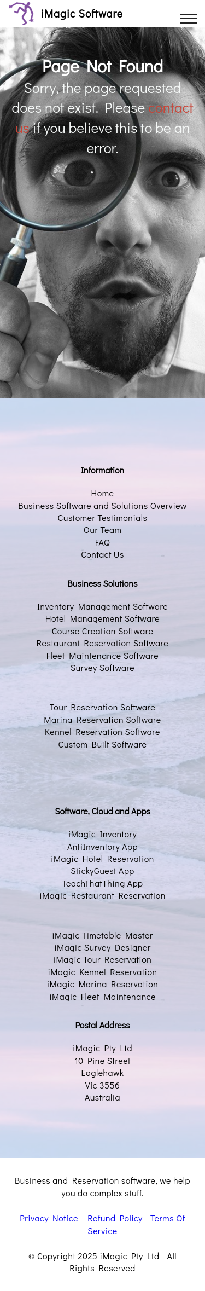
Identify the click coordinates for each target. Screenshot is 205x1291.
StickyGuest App (102, 870)
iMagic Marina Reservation (103, 983)
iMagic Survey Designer (102, 947)
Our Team (103, 529)
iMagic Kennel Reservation (102, 971)
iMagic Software (82, 13)
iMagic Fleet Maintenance (102, 996)
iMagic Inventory (102, 834)
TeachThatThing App (102, 883)
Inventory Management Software (102, 606)
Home (102, 493)
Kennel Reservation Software (102, 731)
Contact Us (102, 554)
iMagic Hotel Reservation (102, 858)
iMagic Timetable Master (102, 935)
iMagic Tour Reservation (102, 959)
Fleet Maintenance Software (102, 655)
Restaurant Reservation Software (102, 643)
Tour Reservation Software (103, 707)
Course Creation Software (103, 630)
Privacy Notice (49, 1218)
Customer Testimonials (103, 517)
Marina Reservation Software (102, 719)
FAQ (102, 542)
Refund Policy (115, 1218)
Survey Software (102, 667)
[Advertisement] (102, 269)
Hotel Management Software (102, 618)
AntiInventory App (102, 846)
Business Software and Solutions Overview (102, 505)
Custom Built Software (102, 744)
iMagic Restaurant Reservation (102, 895)
